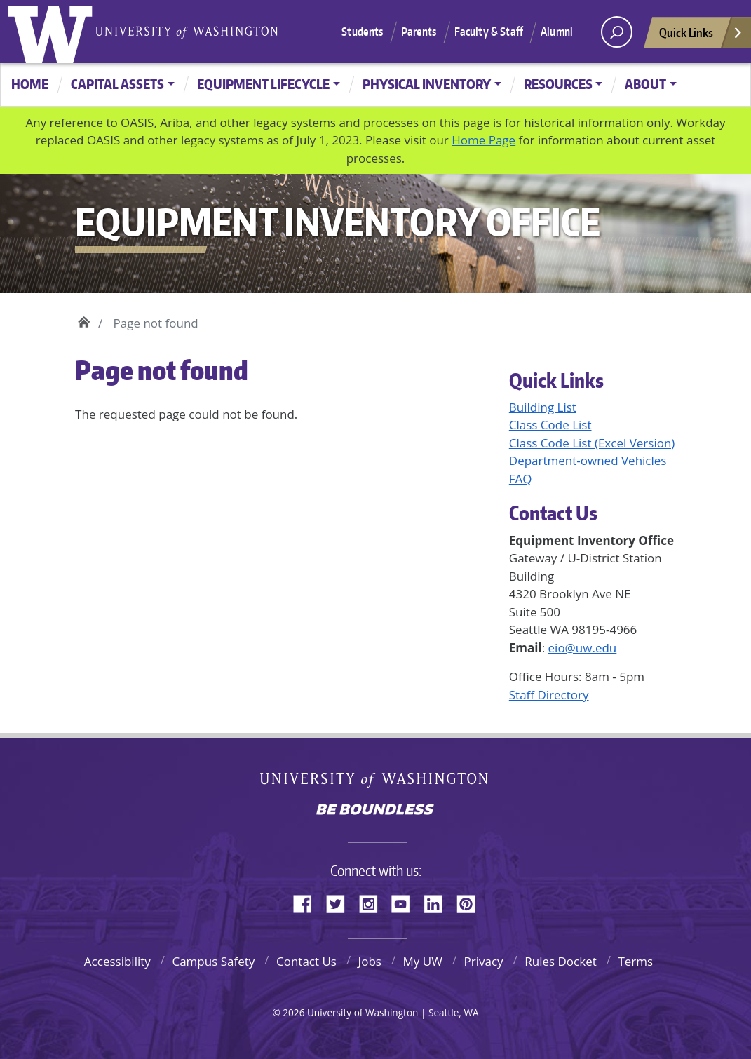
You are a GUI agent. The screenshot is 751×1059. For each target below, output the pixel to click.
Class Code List (550, 425)
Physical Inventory (427, 84)
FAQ (520, 479)
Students (362, 32)
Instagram (373, 902)
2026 (293, 1012)
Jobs (369, 961)
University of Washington (53, 31)
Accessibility (117, 961)
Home (29, 84)
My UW (422, 961)
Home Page (483, 140)
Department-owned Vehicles (588, 460)
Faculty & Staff (488, 32)
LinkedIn (438, 902)
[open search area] (616, 32)
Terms (635, 961)
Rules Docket (561, 961)
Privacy (483, 961)
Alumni (557, 32)
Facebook (308, 902)
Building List (542, 407)
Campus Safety (213, 961)
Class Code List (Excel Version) (592, 443)
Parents (419, 32)
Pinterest (471, 902)
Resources (558, 84)
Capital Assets (117, 84)
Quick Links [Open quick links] (701, 36)
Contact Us (306, 961)
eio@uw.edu (582, 648)
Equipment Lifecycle (263, 84)
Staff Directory (549, 695)
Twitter (341, 902)
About (645, 84)
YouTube (406, 902)
